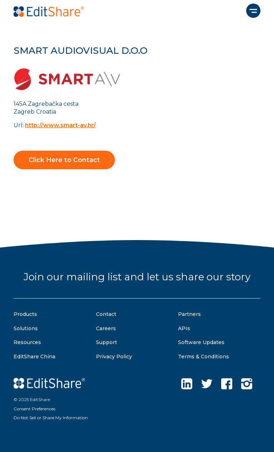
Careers (106, 328)
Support (106, 342)
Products (25, 314)
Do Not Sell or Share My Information (51, 417)
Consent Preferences (34, 408)
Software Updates (201, 342)
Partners (189, 314)
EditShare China (34, 356)
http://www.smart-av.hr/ (60, 125)
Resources (27, 342)
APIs (184, 328)
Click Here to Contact (64, 160)
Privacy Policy (114, 356)
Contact (106, 314)
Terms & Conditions (203, 356)
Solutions (26, 328)
